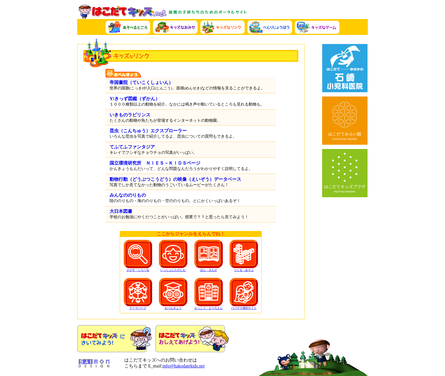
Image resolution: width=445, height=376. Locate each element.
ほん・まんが (208, 256)
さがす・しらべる (138, 256)
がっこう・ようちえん (208, 294)
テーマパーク (138, 294)
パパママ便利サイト (244, 294)
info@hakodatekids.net (184, 366)
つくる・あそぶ (244, 256)
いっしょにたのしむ (173, 256)
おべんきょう (173, 294)
